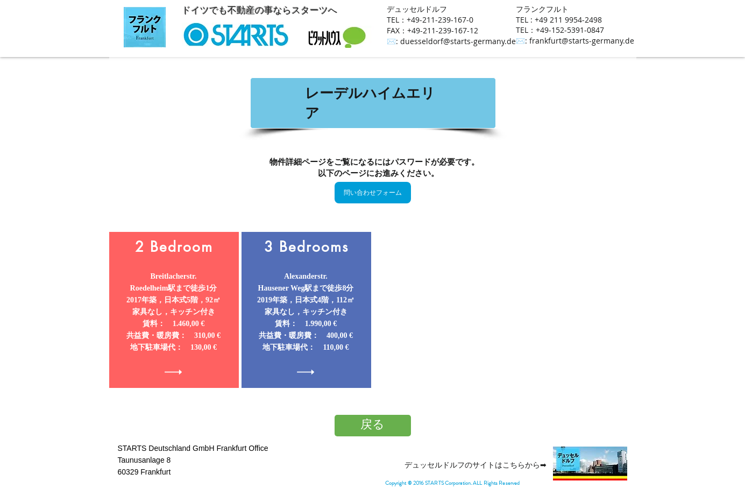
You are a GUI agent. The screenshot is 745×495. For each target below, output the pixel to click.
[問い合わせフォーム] (373, 192)
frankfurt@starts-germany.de (581, 41)
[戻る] (373, 425)
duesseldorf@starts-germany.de (458, 41)
